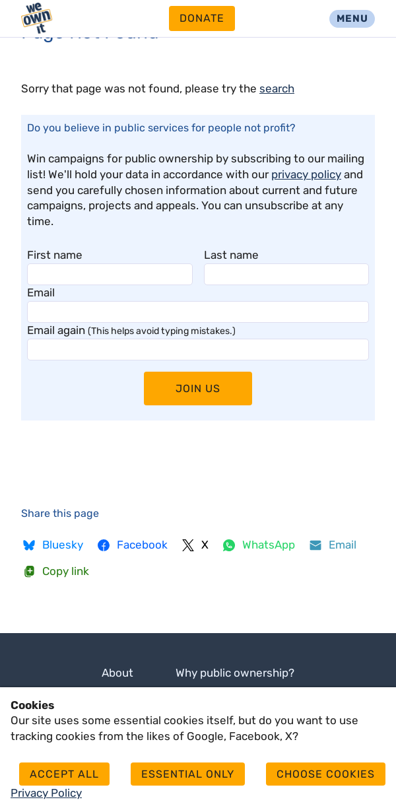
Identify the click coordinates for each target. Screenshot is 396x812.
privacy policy (306, 174)
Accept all (64, 774)
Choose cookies (326, 774)
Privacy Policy (46, 792)
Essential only (187, 774)
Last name (231, 254)
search (276, 88)
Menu (352, 18)
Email (41, 292)
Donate (202, 18)
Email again (131, 330)
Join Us (198, 388)
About (117, 672)
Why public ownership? (235, 672)
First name (54, 254)
